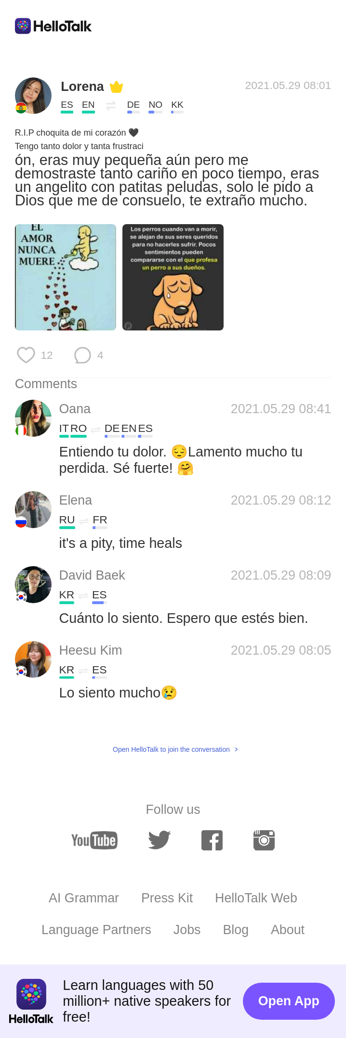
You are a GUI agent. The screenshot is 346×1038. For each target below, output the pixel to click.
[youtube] (94, 840)
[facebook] (212, 840)
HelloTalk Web (256, 898)
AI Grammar (84, 898)
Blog (236, 930)
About (288, 930)
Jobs (187, 930)
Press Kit (167, 898)
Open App (288, 1001)
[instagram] (264, 840)
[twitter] (159, 840)
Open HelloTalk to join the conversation (171, 749)
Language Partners (96, 930)
